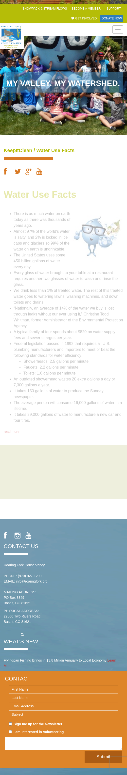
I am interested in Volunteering (36, 732)
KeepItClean (18, 150)
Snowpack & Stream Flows (45, 8)
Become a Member (86, 8)
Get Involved (84, 18)
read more (11, 430)
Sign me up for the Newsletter (35, 724)
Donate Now (112, 18)
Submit (103, 756)
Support (114, 8)
